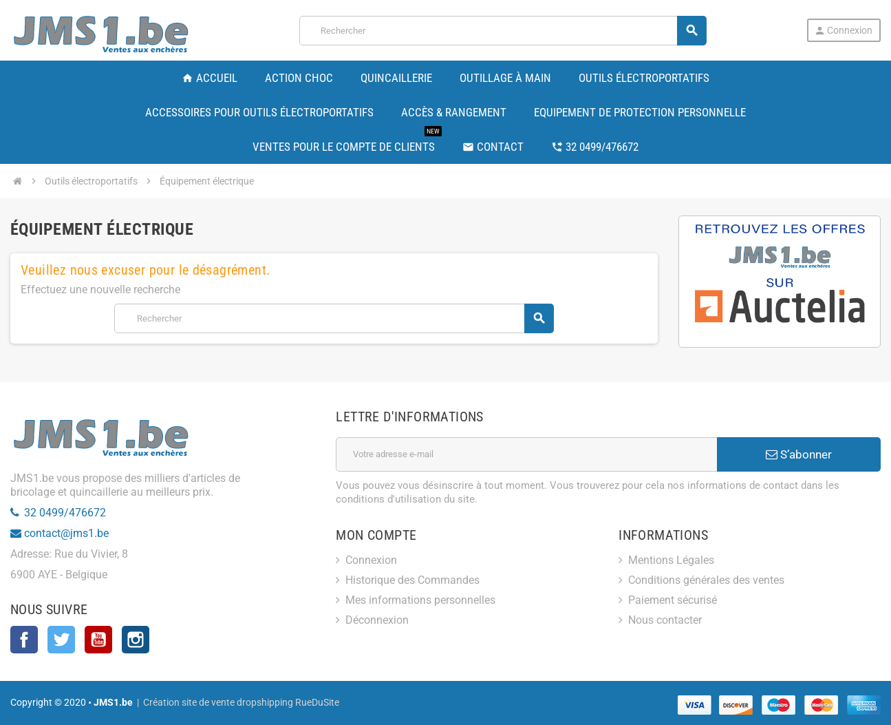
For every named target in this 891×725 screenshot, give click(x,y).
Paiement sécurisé (672, 600)
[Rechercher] (502, 30)
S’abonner (799, 454)
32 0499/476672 (65, 512)
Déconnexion (377, 620)
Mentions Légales (671, 560)
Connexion (843, 30)
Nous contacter (665, 620)
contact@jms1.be (66, 533)
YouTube (98, 639)
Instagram (135, 639)
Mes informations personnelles (420, 600)
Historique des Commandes (412, 580)
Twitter (61, 639)
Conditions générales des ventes (706, 580)
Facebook (24, 639)
